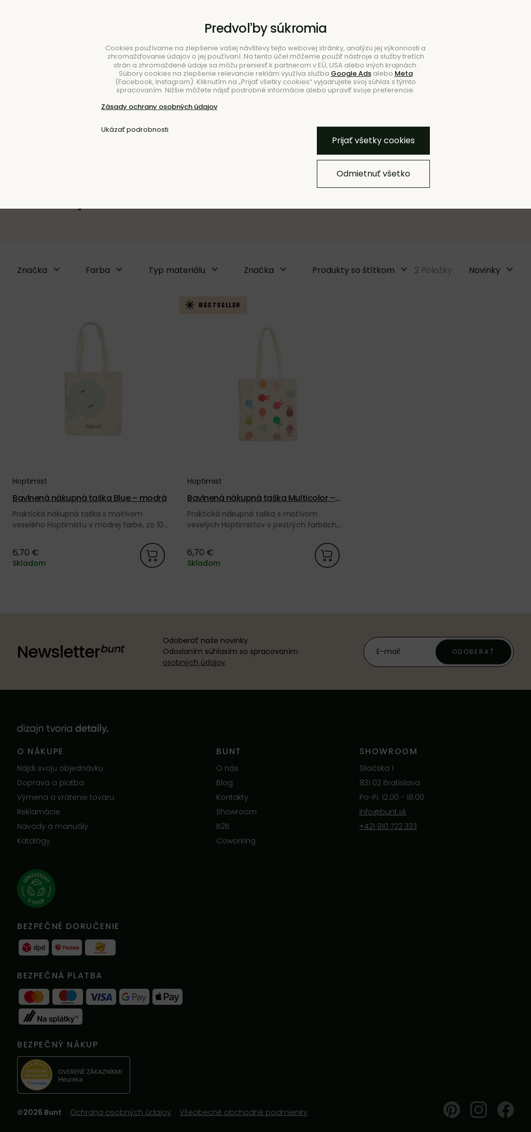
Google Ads (351, 73)
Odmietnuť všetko (373, 174)
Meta (404, 73)
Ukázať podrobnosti (135, 130)
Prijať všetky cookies (373, 140)
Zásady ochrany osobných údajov (159, 107)
